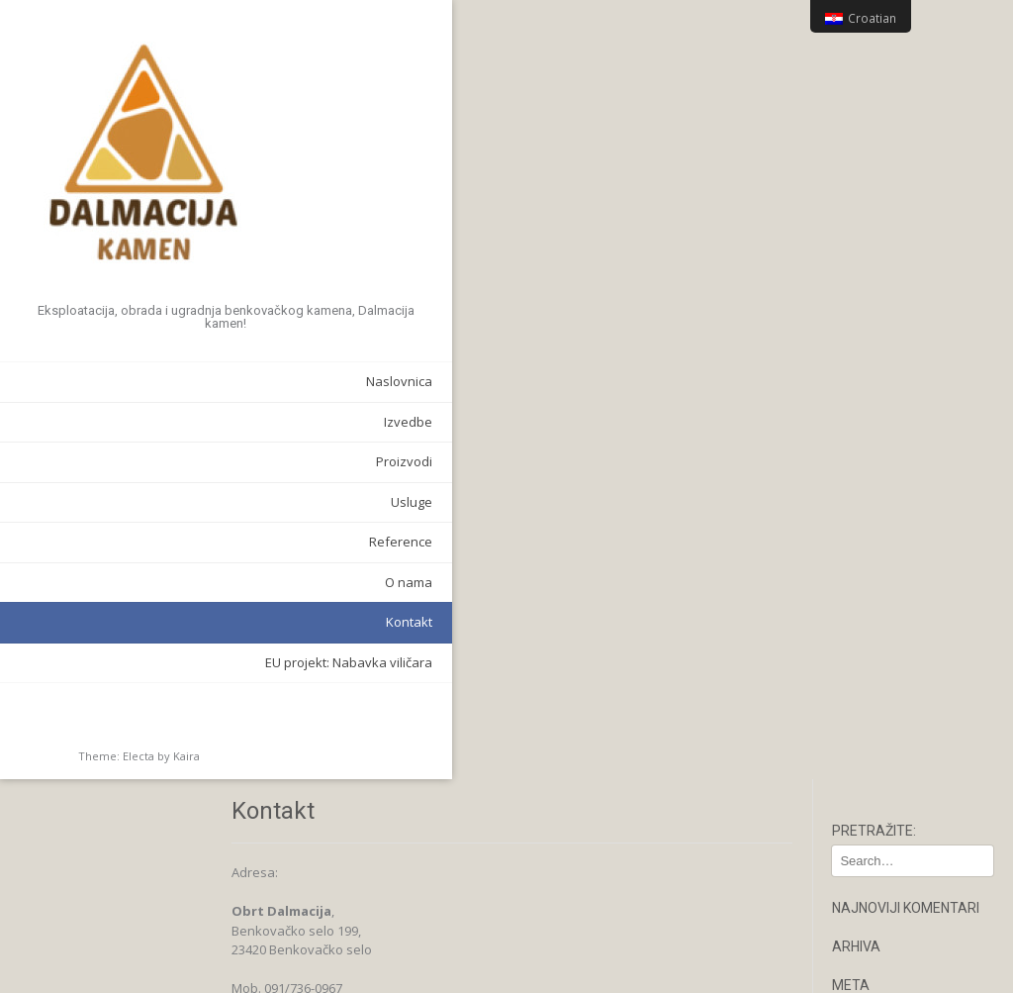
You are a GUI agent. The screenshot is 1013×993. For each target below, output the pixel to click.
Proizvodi (229, 450)
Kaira (186, 744)
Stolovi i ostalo (892, 783)
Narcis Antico (887, 688)
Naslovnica (224, 370)
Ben (861, 587)
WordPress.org (894, 323)
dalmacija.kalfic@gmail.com (378, 325)
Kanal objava (888, 272)
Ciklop (867, 637)
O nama (233, 570)
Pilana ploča (885, 714)
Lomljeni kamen (896, 663)
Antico (867, 562)
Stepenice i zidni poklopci (898, 748)
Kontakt (234, 611)
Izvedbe (233, 410)
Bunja (866, 613)
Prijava (869, 246)
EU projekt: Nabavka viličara (173, 650)
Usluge (236, 490)
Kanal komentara (901, 297)
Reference (225, 531)
